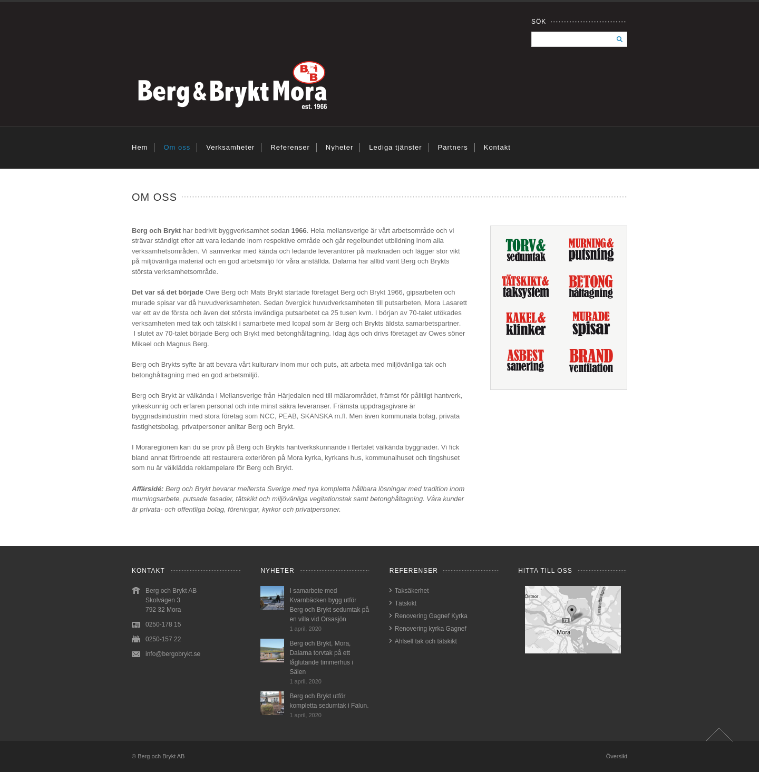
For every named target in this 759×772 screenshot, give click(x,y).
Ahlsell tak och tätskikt (426, 641)
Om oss (176, 147)
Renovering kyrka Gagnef (430, 628)
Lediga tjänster (395, 147)
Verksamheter (230, 147)
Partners (453, 147)
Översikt (616, 756)
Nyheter (340, 147)
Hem (140, 147)
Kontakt (497, 147)
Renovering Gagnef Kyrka (431, 616)
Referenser (289, 147)
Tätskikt (405, 603)
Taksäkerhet (412, 590)
